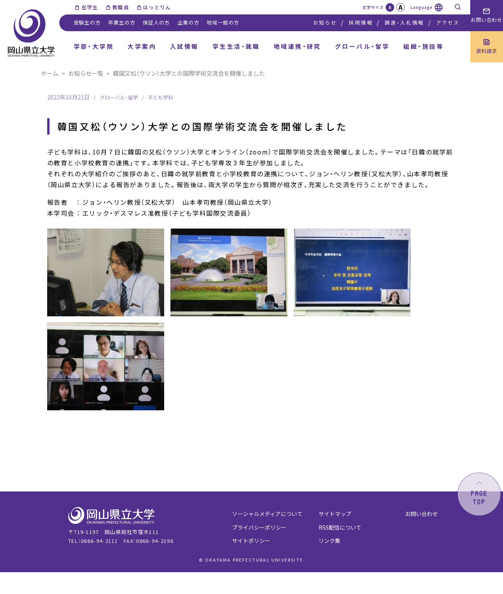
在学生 (89, 7)
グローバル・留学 (362, 46)
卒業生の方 (121, 22)
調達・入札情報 (404, 22)
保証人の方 (156, 22)
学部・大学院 (94, 46)
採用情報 (360, 22)
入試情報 (184, 46)
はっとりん (157, 7)
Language (422, 7)
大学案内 (142, 46)
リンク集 (329, 540)
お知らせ (325, 22)
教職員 (120, 7)
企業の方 (188, 22)
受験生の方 (87, 22)
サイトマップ (335, 514)
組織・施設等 (423, 46)
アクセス (447, 22)
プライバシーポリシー (259, 527)
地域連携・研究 (297, 46)
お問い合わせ (421, 514)
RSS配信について (340, 527)
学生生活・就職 (236, 46)
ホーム (49, 73)
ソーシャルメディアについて (267, 514)
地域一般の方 (223, 22)
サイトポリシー (251, 540)
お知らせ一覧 (85, 73)
